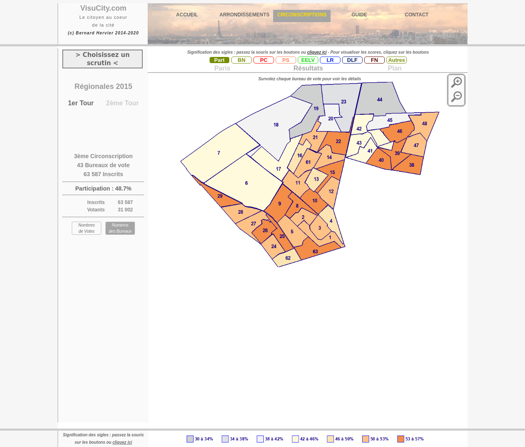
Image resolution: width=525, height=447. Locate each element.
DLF (352, 60)
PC (263, 60)
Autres (396, 60)
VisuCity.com (103, 8)
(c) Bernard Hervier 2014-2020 (103, 33)
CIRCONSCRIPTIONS (302, 15)
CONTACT (417, 15)
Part (219, 60)
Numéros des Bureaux (120, 228)
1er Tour (81, 103)
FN (374, 60)
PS (285, 60)
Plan (394, 68)
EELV (308, 60)
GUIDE (359, 15)
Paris (222, 68)
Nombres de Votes (86, 228)
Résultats (308, 68)
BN (242, 60)
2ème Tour (122, 103)
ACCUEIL (187, 15)
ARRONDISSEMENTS (244, 15)
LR (329, 60)
